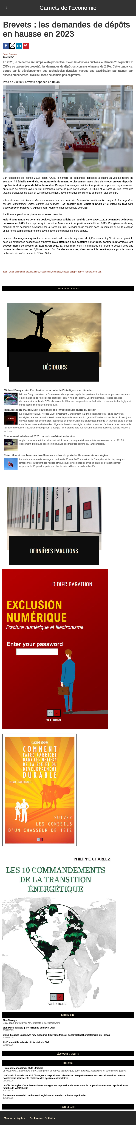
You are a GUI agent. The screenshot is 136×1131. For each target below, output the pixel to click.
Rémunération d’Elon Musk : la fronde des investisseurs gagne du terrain (50, 409)
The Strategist (10, 1020)
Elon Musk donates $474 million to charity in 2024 (29, 1027)
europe (73, 272)
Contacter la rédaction (68, 288)
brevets (29, 272)
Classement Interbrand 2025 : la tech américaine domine (39, 436)
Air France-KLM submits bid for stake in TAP (26, 1042)
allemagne (20, 272)
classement (45, 272)
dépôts (65, 272)
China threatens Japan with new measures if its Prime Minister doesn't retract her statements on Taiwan (56, 1035)
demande (56, 272)
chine (36, 272)
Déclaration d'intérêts (42, 1118)
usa (99, 272)
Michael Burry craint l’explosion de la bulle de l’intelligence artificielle (48, 390)
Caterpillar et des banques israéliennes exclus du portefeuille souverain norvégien (56, 455)
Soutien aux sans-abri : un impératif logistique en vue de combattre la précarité (44, 1095)
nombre (88, 272)
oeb (95, 272)
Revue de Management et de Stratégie (23, 1068)
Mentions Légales (14, 1118)
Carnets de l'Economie (68, 8)
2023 (11, 272)
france (81, 272)
